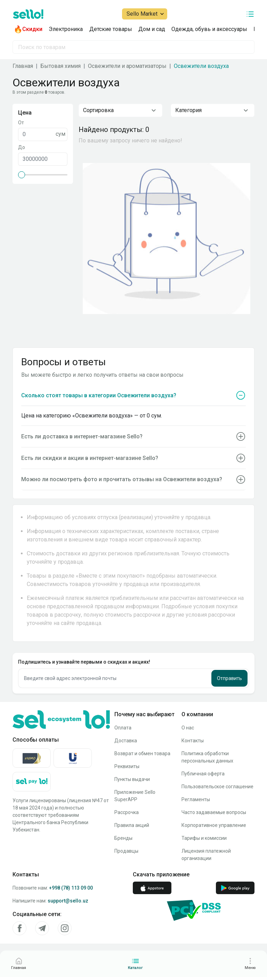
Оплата (122, 727)
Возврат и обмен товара (142, 753)
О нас (187, 727)
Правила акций (131, 825)
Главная (23, 66)
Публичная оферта (203, 773)
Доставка (125, 740)
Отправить (229, 678)
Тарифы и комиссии (204, 838)
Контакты (192, 740)
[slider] (21, 174)
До (21, 147)
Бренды (123, 838)
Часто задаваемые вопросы (213, 812)
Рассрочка (126, 812)
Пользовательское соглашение (217, 786)
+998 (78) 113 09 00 (71, 888)
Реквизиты (126, 766)
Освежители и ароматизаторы (127, 66)
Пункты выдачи (132, 779)
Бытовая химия (60, 66)
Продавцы (126, 851)
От (21, 122)
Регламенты (195, 799)
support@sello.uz (68, 901)
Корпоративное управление (213, 825)
